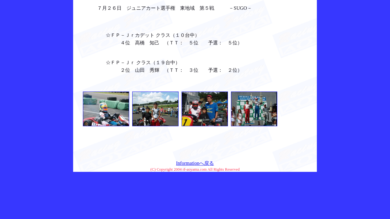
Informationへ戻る (195, 163)
